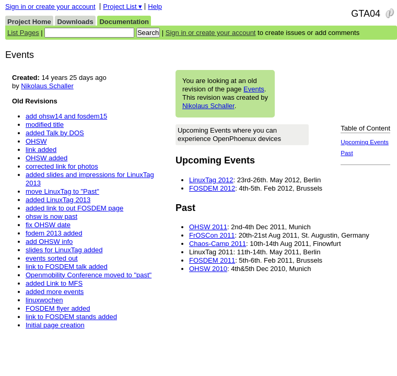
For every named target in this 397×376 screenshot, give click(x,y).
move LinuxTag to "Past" (62, 191)
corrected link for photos (62, 166)
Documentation (124, 22)
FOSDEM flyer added (58, 308)
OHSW (36, 141)
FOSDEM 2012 (212, 188)
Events (253, 89)
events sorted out (52, 258)
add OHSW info (49, 241)
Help (155, 6)
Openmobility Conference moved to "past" (88, 275)
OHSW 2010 (208, 269)
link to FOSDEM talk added (67, 267)
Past (347, 152)
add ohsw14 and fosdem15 (66, 116)
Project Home (29, 22)
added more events (55, 292)
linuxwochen (44, 300)
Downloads (75, 22)
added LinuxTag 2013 (58, 200)
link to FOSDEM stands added (71, 317)
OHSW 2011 (208, 227)
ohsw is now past (51, 216)
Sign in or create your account (50, 6)
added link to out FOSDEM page (74, 208)
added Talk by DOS (55, 133)
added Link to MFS (54, 283)
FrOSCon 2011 (212, 235)
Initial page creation (55, 325)
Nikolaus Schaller (208, 106)
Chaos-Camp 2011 (217, 244)
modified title (45, 124)
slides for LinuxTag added (64, 250)
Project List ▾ (122, 6)
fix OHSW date (48, 225)
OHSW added (46, 158)
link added (41, 150)
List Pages (23, 33)
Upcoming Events (365, 141)
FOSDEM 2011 (212, 260)
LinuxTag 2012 (211, 180)
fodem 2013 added (54, 233)
